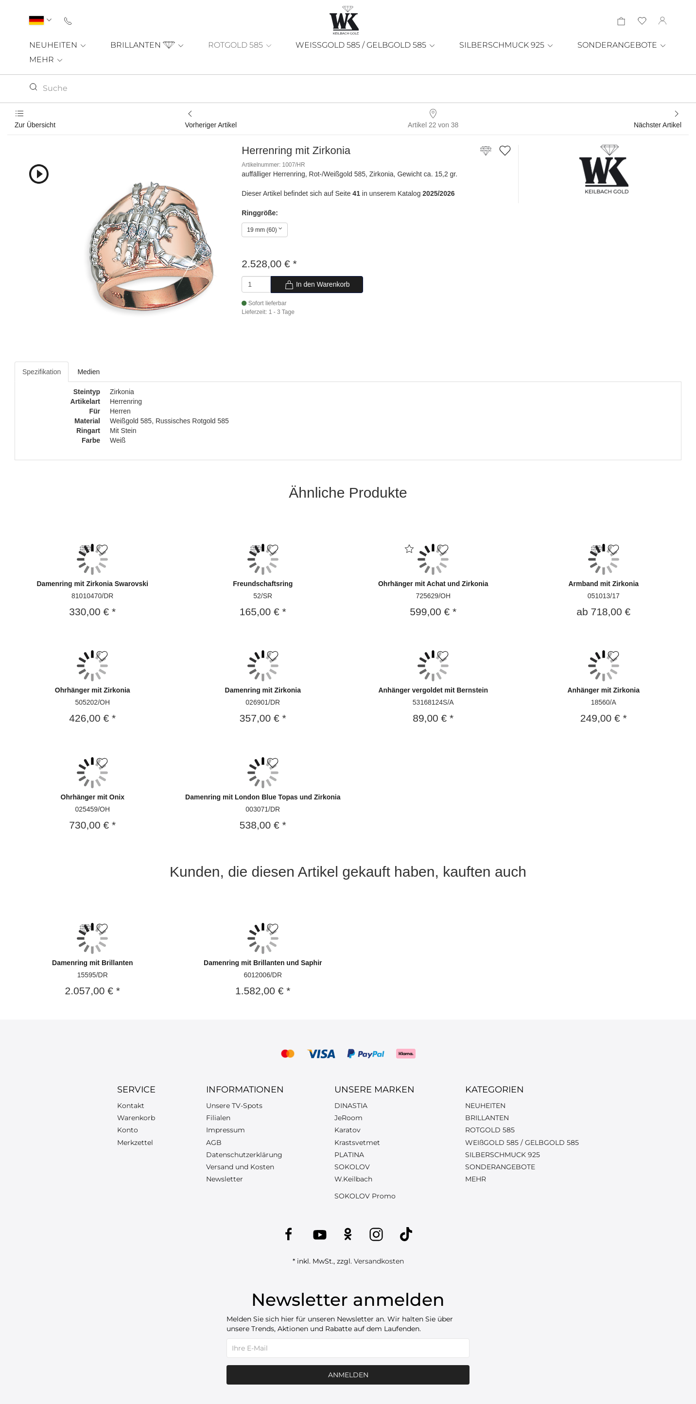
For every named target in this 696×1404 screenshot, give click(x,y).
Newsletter (224, 1179)
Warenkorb (136, 1117)
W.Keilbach (353, 1179)
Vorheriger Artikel (211, 125)
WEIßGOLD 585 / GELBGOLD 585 (522, 1142)
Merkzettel (135, 1142)
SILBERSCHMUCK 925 (506, 45)
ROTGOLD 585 (240, 45)
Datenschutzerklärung (244, 1154)
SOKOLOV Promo (365, 1196)
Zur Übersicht (35, 125)
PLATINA (349, 1154)
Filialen (218, 1117)
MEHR (46, 59)
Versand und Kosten (240, 1166)
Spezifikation (41, 372)
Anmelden (348, 1374)
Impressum (225, 1130)
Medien (88, 372)
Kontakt (130, 1105)
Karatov (347, 1130)
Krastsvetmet (357, 1142)
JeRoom (348, 1117)
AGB (214, 1142)
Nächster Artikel (657, 125)
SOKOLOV (352, 1166)
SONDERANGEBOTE (622, 45)
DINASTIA (350, 1105)
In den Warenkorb (317, 285)
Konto (127, 1130)
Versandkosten (379, 1261)
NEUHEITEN (58, 45)
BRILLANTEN (147, 45)
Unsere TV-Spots (234, 1105)
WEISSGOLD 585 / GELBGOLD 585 (366, 45)
